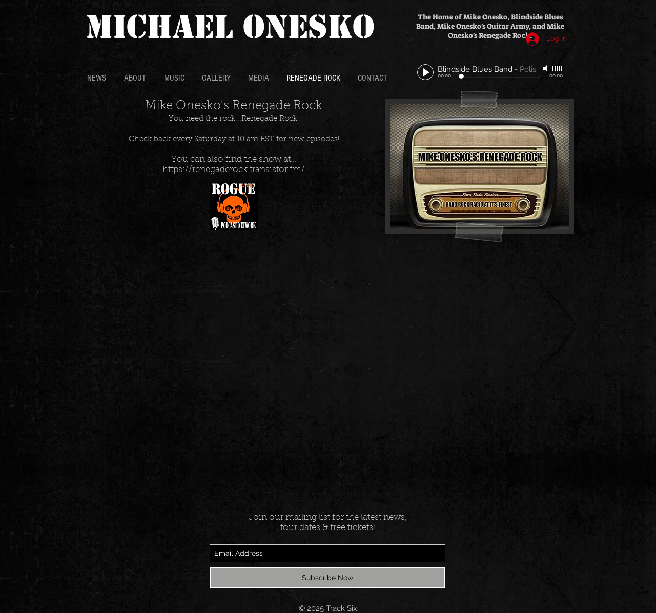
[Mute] (546, 68)
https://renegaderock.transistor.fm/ (233, 169)
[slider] (557, 68)
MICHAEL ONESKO (230, 27)
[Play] (425, 72)
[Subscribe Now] (327, 577)
